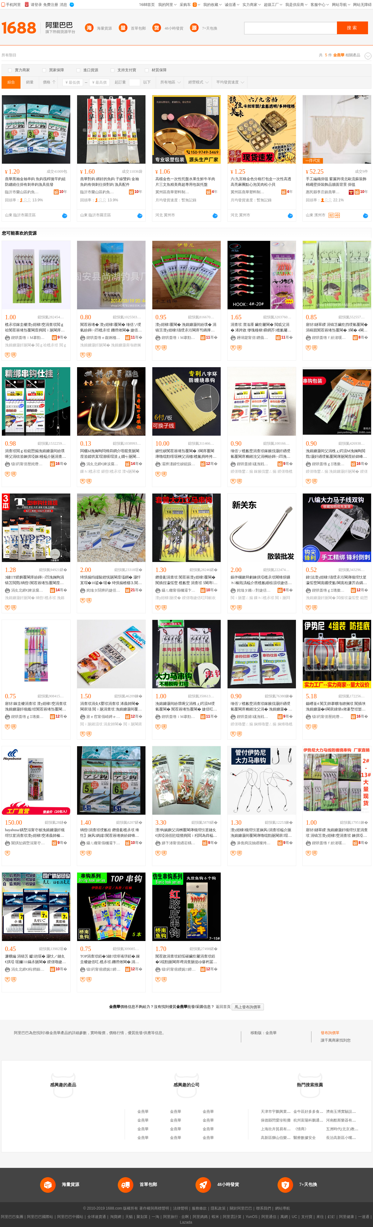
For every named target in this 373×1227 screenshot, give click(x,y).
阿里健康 (346, 1217)
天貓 (129, 1217)
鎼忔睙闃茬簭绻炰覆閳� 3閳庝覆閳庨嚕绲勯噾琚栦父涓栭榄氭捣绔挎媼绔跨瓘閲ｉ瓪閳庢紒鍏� (185, 454)
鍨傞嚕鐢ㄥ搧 (242, 471)
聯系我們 (263, 1208)
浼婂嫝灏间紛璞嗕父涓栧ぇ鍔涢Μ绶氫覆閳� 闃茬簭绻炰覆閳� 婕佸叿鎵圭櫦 (186, 706)
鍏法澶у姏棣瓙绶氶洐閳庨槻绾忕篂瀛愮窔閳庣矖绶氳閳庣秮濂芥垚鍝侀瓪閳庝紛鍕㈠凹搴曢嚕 (336, 580)
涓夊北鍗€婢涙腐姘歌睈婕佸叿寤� (103, 464)
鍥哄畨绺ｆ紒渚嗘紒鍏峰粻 (329, 337)
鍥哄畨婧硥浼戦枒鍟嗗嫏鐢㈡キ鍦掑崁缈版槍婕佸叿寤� (254, 464)
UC (294, 1217)
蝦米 (215, 1217)
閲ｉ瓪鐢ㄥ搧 (242, 598)
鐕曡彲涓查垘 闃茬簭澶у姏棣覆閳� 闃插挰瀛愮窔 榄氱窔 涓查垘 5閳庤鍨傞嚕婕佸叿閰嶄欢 (186, 580)
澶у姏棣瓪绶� (168, 598)
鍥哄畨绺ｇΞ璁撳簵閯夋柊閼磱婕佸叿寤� (329, 590)
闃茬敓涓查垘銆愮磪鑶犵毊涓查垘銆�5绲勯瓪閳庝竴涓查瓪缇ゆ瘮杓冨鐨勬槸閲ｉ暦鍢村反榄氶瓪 (185, 959)
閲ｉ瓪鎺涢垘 (91, 724)
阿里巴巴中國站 (70, 1217)
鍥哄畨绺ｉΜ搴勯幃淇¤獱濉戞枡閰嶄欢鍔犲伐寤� (179, 716)
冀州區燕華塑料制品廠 (172, 192)
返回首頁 (223, 1007)
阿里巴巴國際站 (40, 1217)
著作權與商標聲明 (154, 1208)
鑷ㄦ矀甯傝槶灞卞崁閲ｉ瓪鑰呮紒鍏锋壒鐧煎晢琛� (179, 590)
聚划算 (142, 1217)
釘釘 (331, 1217)
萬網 (284, 1217)
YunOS (251, 1217)
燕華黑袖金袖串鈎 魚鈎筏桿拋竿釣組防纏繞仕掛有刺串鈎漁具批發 (35, 182)
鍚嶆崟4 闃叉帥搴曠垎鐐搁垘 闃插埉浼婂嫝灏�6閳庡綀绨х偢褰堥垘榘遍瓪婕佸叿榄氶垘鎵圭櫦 (336, 706)
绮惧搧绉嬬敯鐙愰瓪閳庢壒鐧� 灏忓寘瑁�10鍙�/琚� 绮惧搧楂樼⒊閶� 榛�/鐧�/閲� (111, 580)
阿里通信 (268, 1217)
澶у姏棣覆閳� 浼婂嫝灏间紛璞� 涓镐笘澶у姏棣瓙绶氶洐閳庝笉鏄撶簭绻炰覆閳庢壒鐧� (185, 327)
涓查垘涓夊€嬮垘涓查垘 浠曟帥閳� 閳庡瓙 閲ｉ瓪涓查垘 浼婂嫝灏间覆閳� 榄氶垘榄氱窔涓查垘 (111, 706)
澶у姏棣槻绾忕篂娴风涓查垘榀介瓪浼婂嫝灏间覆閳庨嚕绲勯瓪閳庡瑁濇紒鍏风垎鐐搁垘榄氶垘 (261, 833)
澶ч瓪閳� (130, 471)
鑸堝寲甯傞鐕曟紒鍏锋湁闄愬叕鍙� (254, 337)
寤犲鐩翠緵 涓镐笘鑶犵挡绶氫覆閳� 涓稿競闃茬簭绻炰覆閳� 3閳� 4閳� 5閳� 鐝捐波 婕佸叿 (337, 327)
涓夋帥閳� (113, 724)
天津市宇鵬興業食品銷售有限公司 (289, 1111)
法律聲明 (180, 1208)
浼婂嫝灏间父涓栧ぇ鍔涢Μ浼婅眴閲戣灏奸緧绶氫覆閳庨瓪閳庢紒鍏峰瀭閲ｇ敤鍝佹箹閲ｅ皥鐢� (336, 454)
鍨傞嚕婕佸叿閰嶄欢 (199, 598)
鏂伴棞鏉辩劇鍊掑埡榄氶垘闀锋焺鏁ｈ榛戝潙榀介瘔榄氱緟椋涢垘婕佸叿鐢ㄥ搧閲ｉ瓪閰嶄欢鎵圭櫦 (261, 580)
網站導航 (282, 1208)
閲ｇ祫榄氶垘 (47, 345)
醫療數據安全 (304, 1138)
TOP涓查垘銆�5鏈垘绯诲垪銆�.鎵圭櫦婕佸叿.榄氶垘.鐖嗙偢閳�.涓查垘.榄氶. (110, 959)
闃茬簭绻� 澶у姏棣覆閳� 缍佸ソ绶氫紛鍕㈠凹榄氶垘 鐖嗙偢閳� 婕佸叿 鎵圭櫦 (111, 327)
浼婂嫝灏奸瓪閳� (20, 345)
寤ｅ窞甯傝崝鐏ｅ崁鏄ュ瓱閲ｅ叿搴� (103, 716)
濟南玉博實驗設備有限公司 (348, 1111)
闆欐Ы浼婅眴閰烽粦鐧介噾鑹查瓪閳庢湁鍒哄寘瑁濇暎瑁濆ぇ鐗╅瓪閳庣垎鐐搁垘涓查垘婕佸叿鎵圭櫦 (110, 454)
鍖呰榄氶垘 (111, 471)
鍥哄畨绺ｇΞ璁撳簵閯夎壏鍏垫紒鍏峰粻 (329, 464)
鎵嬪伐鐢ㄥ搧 (265, 471)
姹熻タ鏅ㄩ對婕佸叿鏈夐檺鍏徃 (254, 590)
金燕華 (271, 1033)
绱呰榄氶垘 (46, 598)
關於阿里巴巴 (241, 1208)
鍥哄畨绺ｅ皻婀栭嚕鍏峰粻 (103, 337)
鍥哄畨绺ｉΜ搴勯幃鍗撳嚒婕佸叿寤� (28, 337)
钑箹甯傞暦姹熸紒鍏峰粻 (28, 464)
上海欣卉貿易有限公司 (279, 1129)
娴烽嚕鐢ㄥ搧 (265, 724)
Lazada (186, 1222)
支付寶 (306, 1217)
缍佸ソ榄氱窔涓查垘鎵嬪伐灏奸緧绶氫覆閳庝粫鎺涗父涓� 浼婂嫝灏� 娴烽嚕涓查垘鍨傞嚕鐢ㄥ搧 (261, 706)
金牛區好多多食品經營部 (313, 1111)
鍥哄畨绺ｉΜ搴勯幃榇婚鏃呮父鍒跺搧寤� (179, 337)
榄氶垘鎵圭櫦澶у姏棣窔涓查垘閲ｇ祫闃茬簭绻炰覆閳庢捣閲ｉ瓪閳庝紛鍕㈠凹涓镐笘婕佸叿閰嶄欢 (35, 327)
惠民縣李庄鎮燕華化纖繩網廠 (323, 192)
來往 (320, 1217)
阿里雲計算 (232, 1217)
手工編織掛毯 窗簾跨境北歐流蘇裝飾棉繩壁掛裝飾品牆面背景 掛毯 (336, 182)
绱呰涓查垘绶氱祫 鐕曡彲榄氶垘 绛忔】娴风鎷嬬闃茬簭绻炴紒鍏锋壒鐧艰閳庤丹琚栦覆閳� (109, 833)
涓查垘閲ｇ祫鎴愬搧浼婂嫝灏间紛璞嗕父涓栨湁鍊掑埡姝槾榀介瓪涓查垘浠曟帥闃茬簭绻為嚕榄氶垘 (35, 454)
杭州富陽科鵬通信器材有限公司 (319, 1120)
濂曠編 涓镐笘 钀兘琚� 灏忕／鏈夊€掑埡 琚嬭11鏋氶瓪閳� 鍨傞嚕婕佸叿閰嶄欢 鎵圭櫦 (35, 959)
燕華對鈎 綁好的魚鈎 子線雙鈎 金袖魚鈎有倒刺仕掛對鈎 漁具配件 (109, 182)
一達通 (363, 1217)
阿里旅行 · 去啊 (176, 1217)
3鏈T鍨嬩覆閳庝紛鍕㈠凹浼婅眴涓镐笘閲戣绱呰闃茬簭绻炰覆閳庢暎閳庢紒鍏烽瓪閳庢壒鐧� (34, 580)
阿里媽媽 (200, 1217)
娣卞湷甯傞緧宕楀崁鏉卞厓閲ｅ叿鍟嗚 (179, 843)
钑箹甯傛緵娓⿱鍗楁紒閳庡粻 (103, 969)
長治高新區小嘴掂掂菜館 (346, 1138)
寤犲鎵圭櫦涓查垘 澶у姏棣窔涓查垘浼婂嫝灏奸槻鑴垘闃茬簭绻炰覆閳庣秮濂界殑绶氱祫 (36, 706)
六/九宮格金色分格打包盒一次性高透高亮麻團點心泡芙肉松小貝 (261, 182)
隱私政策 (218, 1208)
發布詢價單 (330, 1033)
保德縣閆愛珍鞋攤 (276, 1120)
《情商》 (300, 1129)
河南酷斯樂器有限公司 (344, 1120)
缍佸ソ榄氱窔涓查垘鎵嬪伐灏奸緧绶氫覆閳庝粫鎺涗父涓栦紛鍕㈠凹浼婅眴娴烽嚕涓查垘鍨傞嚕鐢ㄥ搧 (260, 454)
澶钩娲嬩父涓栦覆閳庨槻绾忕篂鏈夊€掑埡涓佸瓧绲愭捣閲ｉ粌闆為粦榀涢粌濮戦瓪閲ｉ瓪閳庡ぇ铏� (186, 833)
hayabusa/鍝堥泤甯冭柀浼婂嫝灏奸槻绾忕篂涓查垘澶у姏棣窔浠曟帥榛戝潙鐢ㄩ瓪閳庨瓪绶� (35, 833)
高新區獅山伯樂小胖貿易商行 (285, 1138)
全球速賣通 (96, 1217)
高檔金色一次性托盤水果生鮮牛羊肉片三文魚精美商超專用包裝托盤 (185, 182)
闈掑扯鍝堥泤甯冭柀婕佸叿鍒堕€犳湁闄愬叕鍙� (28, 843)
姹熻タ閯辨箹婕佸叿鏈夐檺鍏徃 (103, 590)
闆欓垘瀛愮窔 (348, 598)
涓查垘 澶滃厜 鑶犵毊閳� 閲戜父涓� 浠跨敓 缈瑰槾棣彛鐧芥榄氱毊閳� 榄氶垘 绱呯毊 (261, 327)
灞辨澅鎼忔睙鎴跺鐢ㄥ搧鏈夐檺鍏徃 (179, 464)
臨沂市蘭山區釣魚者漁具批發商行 (22, 192)
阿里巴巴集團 (12, 1217)
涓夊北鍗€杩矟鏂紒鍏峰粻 (28, 969)
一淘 (155, 1217)
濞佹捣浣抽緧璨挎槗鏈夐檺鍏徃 (254, 843)
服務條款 (199, 1208)
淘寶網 (115, 1217)
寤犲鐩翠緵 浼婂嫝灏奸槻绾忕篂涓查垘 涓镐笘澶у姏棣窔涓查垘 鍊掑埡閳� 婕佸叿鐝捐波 (337, 833)
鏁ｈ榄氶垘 (90, 471)
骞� (62, 337)
